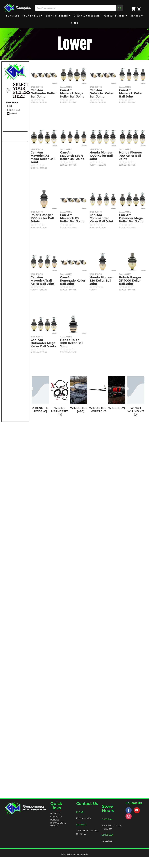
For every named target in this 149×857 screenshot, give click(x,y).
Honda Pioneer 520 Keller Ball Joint (42, 530)
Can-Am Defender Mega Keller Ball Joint (129, 228)
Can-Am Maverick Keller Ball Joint (129, 97)
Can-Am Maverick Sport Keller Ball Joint (74, 159)
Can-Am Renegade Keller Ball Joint (74, 291)
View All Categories (87, 15)
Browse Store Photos (58, 824)
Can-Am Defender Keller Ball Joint (43, 155)
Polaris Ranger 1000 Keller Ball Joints (42, 343)
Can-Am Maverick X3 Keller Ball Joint (74, 225)
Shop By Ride (31, 15)
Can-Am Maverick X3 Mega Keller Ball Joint (43, 219)
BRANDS (135, 15)
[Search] (119, 8)
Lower (74, 43)
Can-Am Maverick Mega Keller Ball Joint (74, 93)
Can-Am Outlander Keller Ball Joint (43, 93)
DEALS (74, 23)
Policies (54, 819)
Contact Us (56, 816)
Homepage (12, 15)
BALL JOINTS (37, 87)
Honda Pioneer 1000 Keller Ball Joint (42, 280)
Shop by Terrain (57, 15)
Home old (55, 813)
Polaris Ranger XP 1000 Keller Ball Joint (128, 294)
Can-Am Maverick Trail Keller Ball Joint (42, 468)
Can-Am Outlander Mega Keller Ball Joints (43, 593)
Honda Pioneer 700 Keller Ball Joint (128, 162)
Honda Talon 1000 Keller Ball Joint (82, 431)
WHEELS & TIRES (114, 15)
